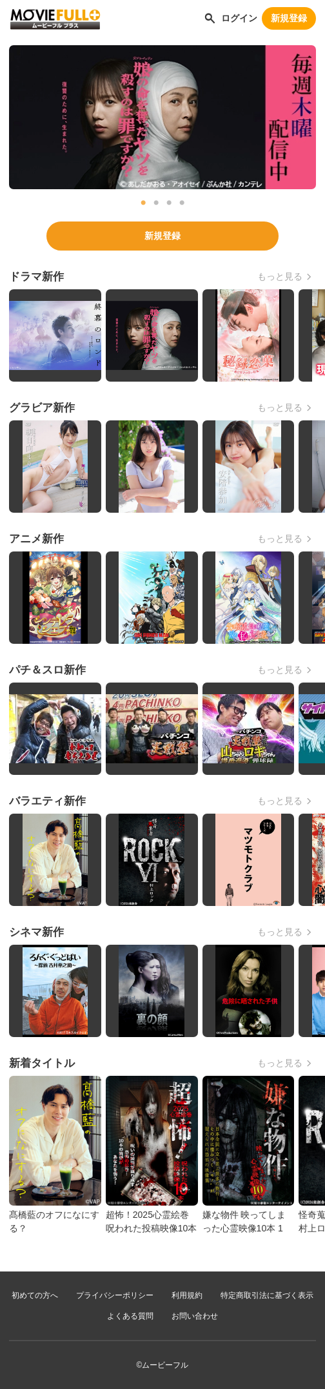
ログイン (239, 18)
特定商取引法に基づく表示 (267, 1295)
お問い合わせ (195, 1316)
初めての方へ (35, 1295)
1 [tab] (143, 202)
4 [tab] (181, 202)
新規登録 (289, 18)
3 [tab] (168, 202)
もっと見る (279, 276)
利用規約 (187, 1295)
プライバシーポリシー (114, 1295)
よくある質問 (130, 1316)
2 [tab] (156, 202)
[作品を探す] (210, 18)
